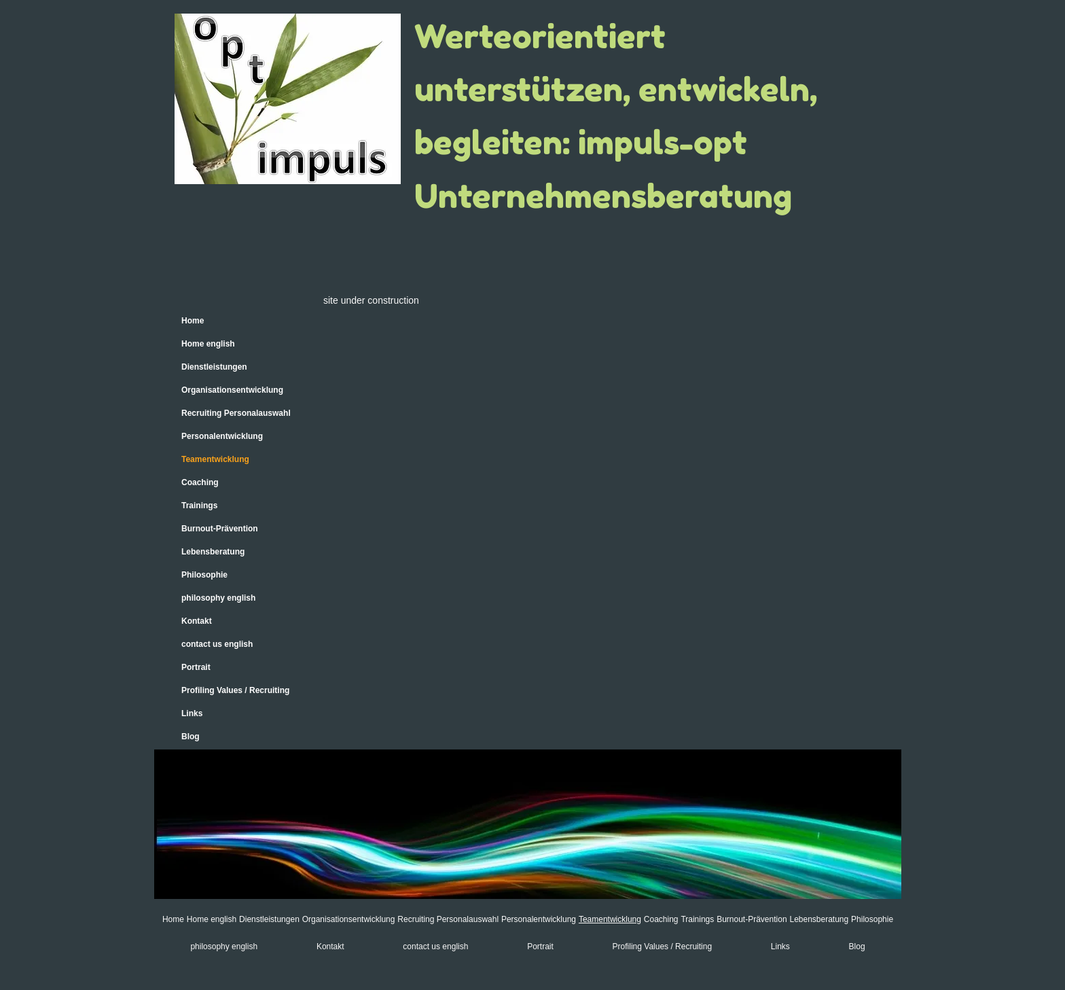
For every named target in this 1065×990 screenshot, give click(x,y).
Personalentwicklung (222, 436)
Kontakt (196, 621)
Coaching (200, 482)
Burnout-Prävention (219, 528)
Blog (190, 736)
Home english (208, 344)
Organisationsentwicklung (232, 390)
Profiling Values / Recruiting (235, 690)
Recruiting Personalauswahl (236, 413)
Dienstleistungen (214, 367)
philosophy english (218, 598)
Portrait (196, 667)
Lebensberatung (213, 551)
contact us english (217, 644)
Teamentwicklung (215, 459)
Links (191, 713)
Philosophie (204, 575)
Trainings (199, 505)
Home (192, 320)
